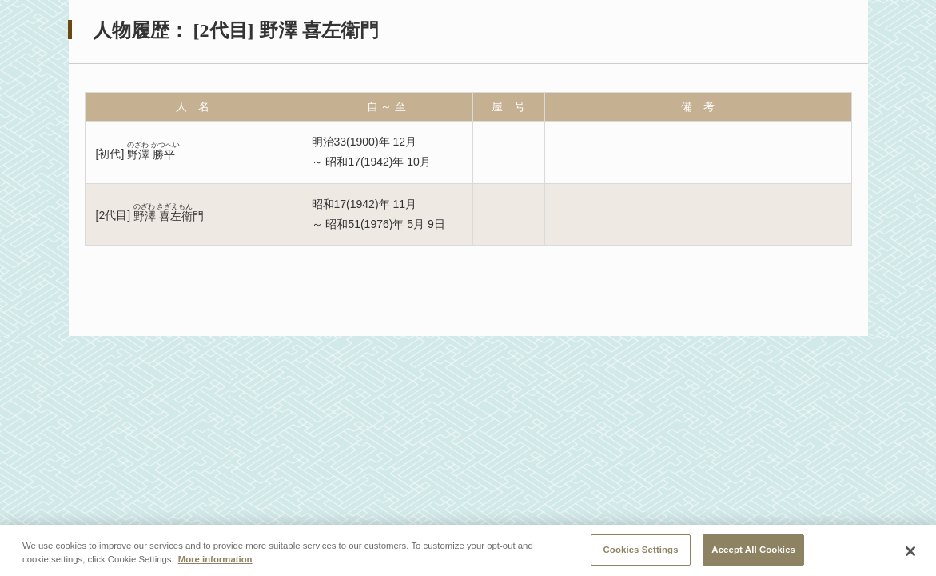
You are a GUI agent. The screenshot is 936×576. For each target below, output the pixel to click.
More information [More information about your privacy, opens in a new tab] (215, 562)
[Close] (910, 554)
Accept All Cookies (753, 553)
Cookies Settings (641, 553)
